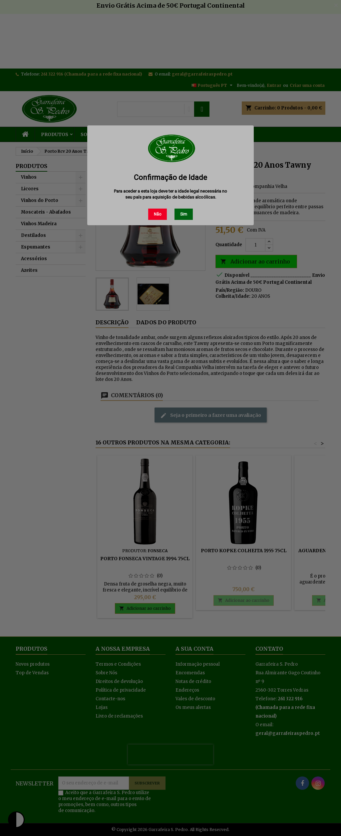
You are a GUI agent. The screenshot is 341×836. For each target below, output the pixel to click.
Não (157, 214)
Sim (183, 214)
